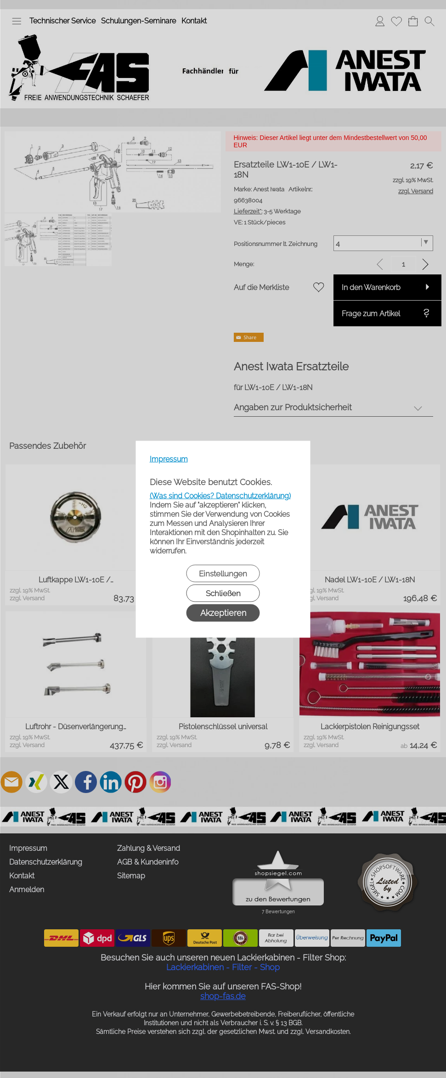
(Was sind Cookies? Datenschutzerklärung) (220, 495)
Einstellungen (223, 573)
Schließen (223, 593)
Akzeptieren (223, 612)
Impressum (169, 458)
